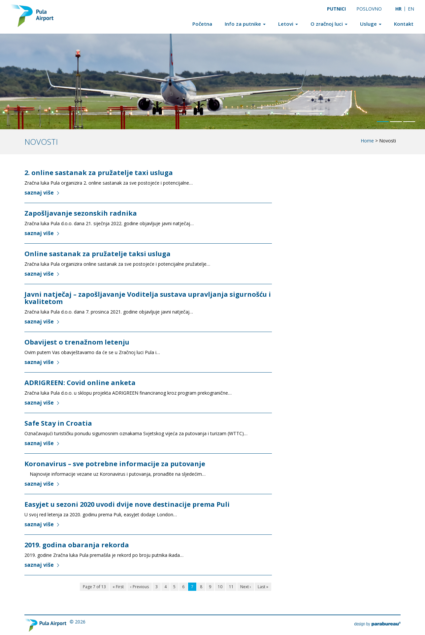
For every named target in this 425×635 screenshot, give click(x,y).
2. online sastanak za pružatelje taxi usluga (98, 172)
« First (118, 587)
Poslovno (369, 9)
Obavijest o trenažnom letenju (76, 342)
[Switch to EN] (411, 9)
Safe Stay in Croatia (58, 423)
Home (367, 140)
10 (220, 587)
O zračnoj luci (329, 23)
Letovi (288, 23)
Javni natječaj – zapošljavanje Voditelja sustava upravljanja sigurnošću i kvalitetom (147, 298)
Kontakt (403, 23)
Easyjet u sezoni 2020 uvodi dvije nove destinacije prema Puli (127, 504)
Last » (263, 587)
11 (231, 587)
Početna (202, 23)
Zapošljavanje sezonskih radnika (80, 213)
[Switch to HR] (398, 9)
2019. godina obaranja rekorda (76, 544)
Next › (245, 587)
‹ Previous (139, 587)
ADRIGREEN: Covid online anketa (80, 382)
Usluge (370, 23)
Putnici (336, 9)
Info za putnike (245, 23)
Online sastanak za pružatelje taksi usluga (97, 253)
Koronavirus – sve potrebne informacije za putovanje (114, 463)
